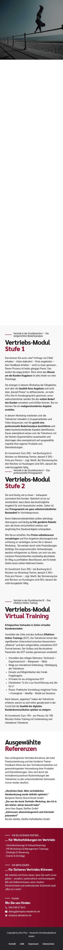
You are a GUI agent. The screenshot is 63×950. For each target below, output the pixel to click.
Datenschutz (48, 944)
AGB (22, 944)
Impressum (33, 944)
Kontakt (12, 944)
